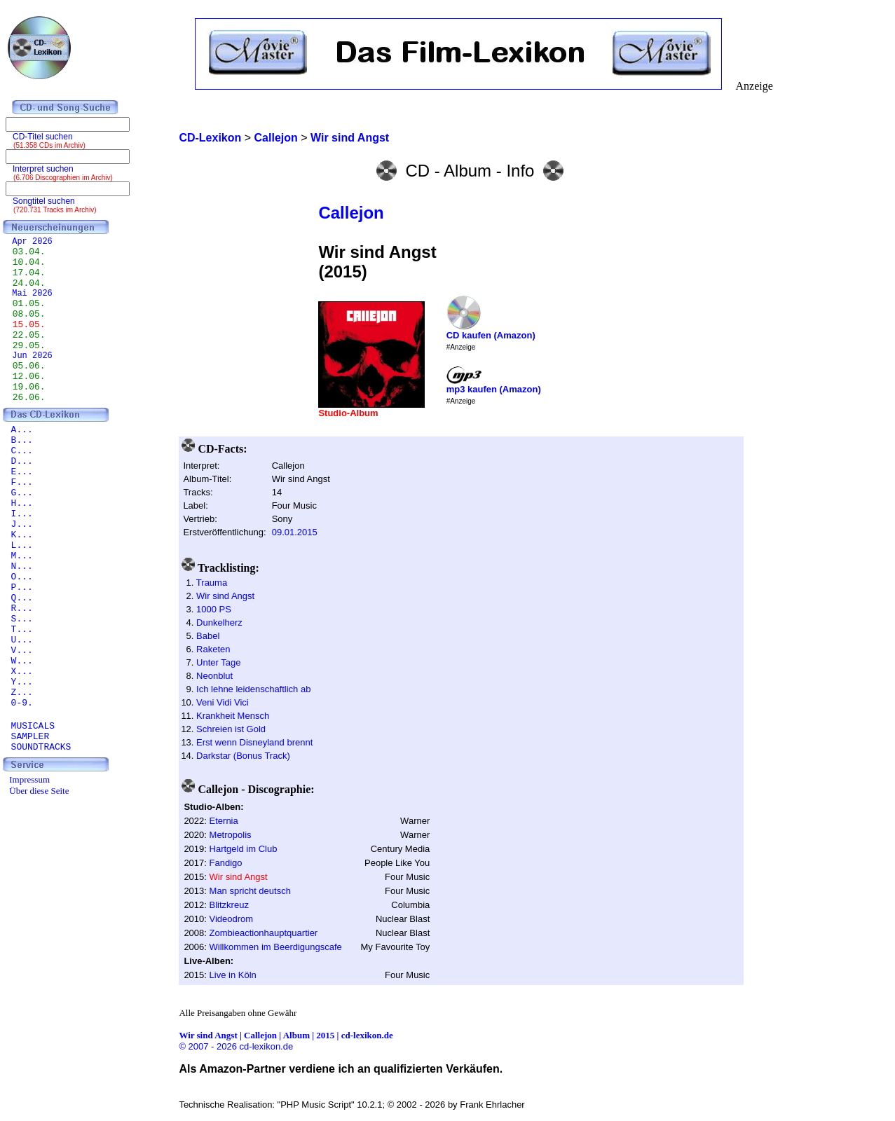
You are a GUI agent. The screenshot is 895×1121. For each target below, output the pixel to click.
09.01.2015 (294, 532)
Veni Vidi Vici (222, 702)
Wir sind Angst (225, 596)
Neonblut (214, 675)
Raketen (213, 649)
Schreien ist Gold (231, 729)
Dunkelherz (219, 622)
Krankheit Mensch (232, 715)
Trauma (211, 582)
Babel (207, 636)
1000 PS (213, 609)
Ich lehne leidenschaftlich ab (253, 689)
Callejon (350, 212)
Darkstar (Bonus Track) (243, 755)
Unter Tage (218, 662)
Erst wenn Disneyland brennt (254, 742)
